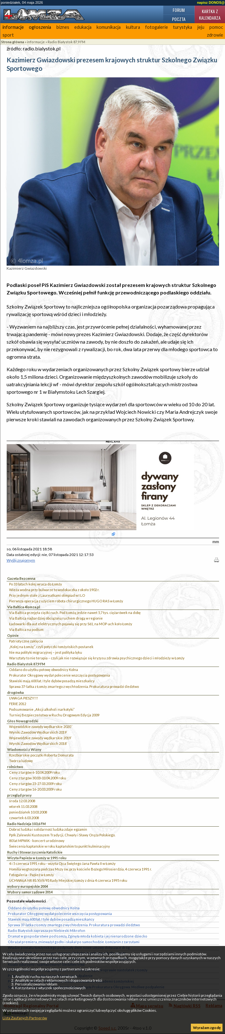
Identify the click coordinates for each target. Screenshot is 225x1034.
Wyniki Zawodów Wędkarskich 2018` (38, 743)
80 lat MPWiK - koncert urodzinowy (37, 841)
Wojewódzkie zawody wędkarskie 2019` (40, 738)
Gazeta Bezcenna (21, 578)
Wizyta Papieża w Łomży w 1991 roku (36, 858)
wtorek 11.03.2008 (23, 806)
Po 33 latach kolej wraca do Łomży (35, 584)
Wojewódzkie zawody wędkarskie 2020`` (41, 727)
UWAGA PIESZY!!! (23, 698)
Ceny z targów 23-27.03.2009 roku (35, 784)
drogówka (15, 692)
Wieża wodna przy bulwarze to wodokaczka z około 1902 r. (54, 590)
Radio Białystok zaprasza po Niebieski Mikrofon (46, 930)
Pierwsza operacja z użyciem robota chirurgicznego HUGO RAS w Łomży (66, 601)
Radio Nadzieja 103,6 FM (26, 824)
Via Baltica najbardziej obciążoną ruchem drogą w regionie (56, 618)
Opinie (12, 635)
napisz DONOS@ (211, 2)
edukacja (83, 27)
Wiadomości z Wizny (24, 749)
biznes (62, 27)
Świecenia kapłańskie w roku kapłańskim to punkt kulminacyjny (59, 846)
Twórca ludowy (21, 761)
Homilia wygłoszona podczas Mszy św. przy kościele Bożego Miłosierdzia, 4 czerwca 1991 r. (80, 869)
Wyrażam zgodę (207, 1027)
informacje (13, 27)
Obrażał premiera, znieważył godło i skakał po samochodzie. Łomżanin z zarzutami (73, 942)
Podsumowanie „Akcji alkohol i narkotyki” (42, 709)
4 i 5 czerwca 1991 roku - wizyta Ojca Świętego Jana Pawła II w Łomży (62, 863)
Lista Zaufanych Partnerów (25, 1018)
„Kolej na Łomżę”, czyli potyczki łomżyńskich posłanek (51, 647)
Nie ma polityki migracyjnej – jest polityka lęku (45, 652)
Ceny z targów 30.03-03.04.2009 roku (37, 778)
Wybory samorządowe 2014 (30, 892)
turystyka (182, 27)
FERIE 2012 (17, 704)
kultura (133, 27)
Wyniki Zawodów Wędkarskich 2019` (38, 732)
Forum (179, 10)
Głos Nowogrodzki (22, 721)
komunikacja (109, 27)
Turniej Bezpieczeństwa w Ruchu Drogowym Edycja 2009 (54, 715)
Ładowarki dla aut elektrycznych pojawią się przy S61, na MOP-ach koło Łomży (70, 624)
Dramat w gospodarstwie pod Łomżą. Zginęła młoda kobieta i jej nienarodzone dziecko (77, 936)
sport (8, 35)
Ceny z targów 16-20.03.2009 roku (35, 789)
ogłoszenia (40, 27)
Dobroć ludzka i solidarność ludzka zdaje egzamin (48, 829)
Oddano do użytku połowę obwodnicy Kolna (43, 670)
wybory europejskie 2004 (27, 886)
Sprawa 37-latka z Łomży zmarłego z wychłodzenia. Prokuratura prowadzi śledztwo (74, 686)
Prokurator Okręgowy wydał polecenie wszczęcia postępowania (59, 675)
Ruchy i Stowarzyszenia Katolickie (34, 852)
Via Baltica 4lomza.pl (23, 607)
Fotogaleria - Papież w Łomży (31, 875)
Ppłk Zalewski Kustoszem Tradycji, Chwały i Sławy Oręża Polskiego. (62, 835)
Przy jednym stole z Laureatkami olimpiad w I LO (47, 595)
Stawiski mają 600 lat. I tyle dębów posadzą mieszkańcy (52, 681)
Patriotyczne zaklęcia (26, 641)
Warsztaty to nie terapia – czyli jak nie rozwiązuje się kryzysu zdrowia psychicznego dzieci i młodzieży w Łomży (97, 658)
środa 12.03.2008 (22, 801)
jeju (200, 27)
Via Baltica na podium (26, 629)
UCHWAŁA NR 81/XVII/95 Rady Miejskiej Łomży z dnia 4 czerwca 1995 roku (68, 880)
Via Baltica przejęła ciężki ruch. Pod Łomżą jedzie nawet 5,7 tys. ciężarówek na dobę (75, 613)
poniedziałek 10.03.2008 (28, 812)
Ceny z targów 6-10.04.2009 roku (34, 772)
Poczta (179, 19)
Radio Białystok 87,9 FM (66, 42)
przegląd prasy (19, 795)
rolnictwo (15, 767)
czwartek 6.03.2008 (24, 818)
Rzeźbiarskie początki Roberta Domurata (41, 755)
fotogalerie (156, 27)
